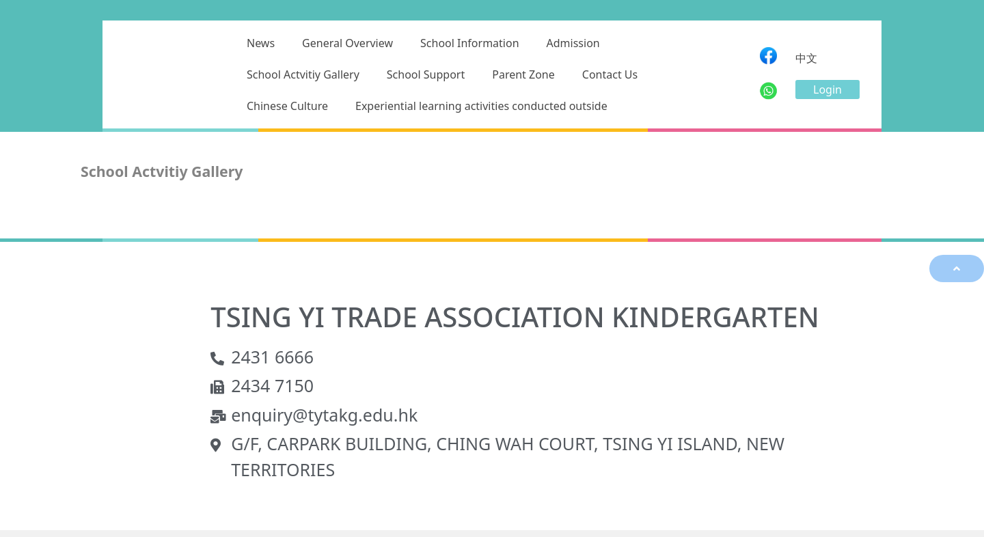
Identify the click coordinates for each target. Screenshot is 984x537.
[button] (827, 89)
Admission (573, 43)
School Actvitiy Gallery (303, 74)
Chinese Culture (287, 105)
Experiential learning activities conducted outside (481, 105)
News (261, 43)
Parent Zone (523, 74)
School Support (426, 74)
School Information (469, 43)
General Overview (347, 43)
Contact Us (610, 74)
